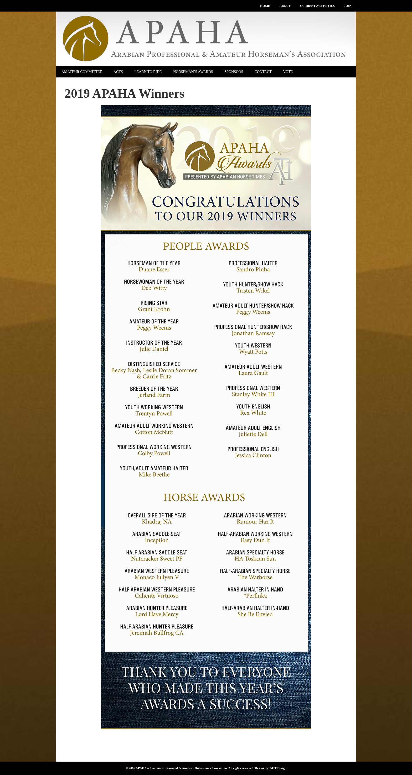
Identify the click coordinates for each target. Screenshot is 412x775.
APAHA (206, 39)
